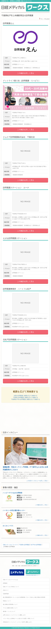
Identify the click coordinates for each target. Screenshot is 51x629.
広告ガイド (5, 590)
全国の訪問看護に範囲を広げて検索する (25, 395)
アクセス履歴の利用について (10, 608)
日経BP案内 (6, 593)
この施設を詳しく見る (25, 73)
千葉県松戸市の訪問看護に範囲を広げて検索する (25, 399)
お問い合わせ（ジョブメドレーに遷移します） (14, 615)
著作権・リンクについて (9, 611)
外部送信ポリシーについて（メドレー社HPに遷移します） (18, 622)
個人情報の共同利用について (10, 604)
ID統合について (7, 601)
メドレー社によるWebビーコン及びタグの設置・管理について (18, 618)
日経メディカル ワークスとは (10, 579)
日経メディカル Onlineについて (11, 586)
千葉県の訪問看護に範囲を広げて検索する (25, 397)
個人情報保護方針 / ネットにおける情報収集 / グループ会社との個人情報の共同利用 (24, 597)
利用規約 (5, 583)
